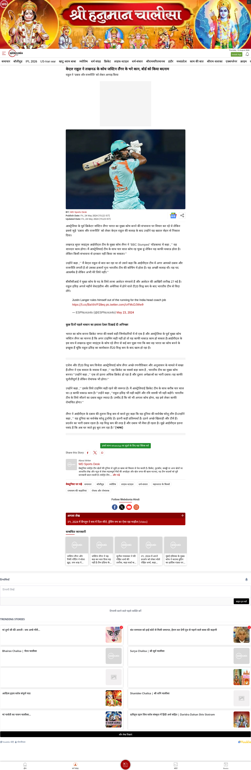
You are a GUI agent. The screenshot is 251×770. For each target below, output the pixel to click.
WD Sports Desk (78, 212)
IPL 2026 (31, 61)
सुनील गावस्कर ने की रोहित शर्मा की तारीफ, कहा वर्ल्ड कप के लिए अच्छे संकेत (126, 559)
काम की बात (197, 61)
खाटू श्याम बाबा (67, 61)
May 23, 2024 (125, 312)
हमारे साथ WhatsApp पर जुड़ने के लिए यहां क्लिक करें (125, 445)
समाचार (6, 61)
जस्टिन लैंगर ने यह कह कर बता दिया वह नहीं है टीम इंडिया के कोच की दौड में (101, 559)
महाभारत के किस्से (161, 484)
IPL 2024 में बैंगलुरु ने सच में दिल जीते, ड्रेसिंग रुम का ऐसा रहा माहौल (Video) (108, 522)
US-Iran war (48, 61)
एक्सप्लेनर (231, 61)
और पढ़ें (116, 474)
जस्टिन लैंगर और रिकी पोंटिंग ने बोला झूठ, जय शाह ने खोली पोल (76, 559)
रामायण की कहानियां (77, 490)
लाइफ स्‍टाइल (121, 61)
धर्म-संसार (137, 61)
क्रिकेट (107, 61)
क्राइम (243, 61)
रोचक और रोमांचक (100, 490)
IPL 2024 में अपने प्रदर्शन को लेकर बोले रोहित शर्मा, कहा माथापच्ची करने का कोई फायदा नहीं (150, 559)
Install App (236, 54)
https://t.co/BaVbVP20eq (88, 304)
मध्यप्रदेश (182, 61)
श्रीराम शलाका (215, 61)
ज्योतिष (83, 61)
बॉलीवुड (17, 61)
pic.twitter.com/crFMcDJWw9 (124, 304)
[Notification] (247, 53)
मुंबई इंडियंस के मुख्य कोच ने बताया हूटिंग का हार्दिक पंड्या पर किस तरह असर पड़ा (175, 559)
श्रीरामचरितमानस (155, 61)
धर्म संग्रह (96, 61)
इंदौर (170, 61)
